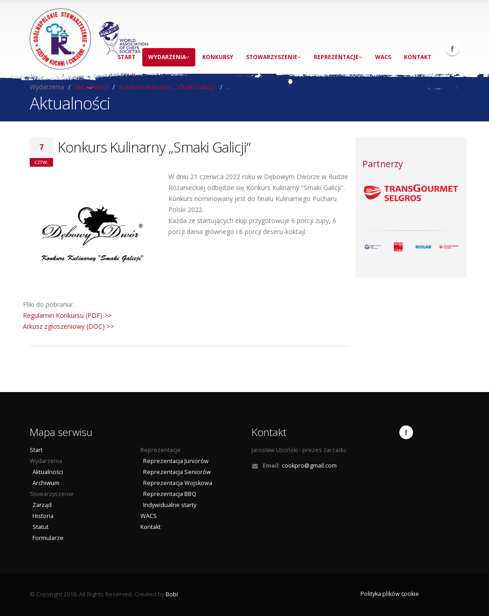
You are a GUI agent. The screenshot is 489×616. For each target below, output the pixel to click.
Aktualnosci (91, 86)
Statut (39, 527)
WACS (383, 57)
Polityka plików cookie (389, 594)
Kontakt (417, 57)
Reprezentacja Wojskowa (176, 483)
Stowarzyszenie (273, 57)
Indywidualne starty (168, 505)
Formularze (47, 538)
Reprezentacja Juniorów (174, 461)
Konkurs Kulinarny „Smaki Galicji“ (167, 86)
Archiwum (44, 483)
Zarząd (41, 505)
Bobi (172, 594)
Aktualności (46, 472)
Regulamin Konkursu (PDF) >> (67, 315)
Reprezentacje (338, 57)
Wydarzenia (168, 57)
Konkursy (217, 57)
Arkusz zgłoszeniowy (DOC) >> (68, 326)
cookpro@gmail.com (309, 465)
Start (36, 450)
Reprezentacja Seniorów (175, 472)
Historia (42, 516)
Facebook (452, 48)
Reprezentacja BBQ (168, 494)
